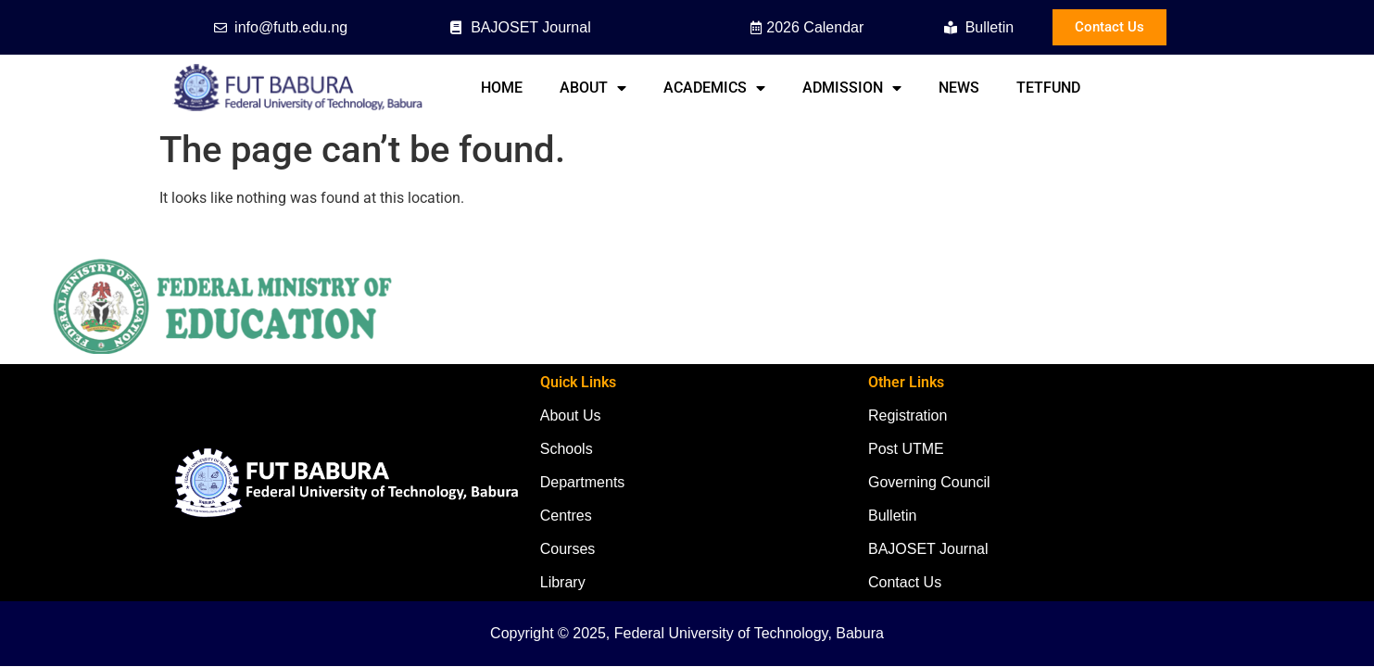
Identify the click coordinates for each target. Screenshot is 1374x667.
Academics (714, 88)
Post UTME (906, 449)
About (593, 88)
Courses (568, 549)
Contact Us (904, 582)
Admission (851, 88)
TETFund (1048, 87)
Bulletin (892, 515)
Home (502, 87)
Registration (907, 415)
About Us (570, 415)
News (959, 87)
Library (563, 582)
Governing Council (929, 482)
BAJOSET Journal (928, 549)
